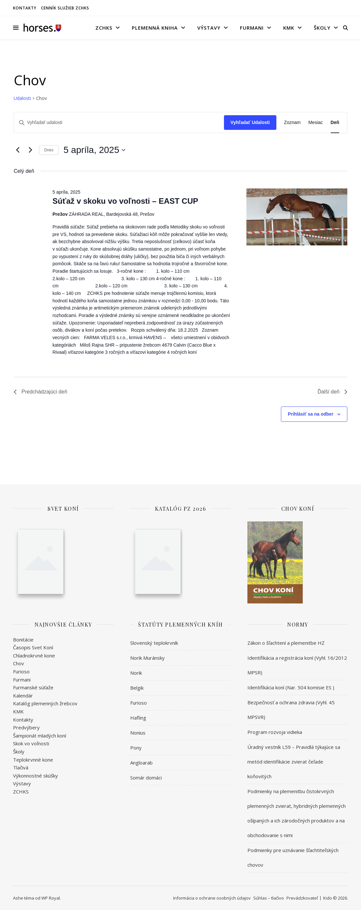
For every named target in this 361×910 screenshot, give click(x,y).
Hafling (138, 717)
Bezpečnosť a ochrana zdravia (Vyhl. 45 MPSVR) (291, 709)
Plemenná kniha (155, 27)
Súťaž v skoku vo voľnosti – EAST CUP (125, 201)
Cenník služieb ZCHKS (65, 8)
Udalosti (22, 98)
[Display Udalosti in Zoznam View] (292, 122)
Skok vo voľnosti (31, 743)
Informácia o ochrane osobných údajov (212, 898)
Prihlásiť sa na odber (310, 414)
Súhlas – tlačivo (268, 898)
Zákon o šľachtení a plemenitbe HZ (286, 643)
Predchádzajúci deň (40, 391)
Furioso (21, 671)
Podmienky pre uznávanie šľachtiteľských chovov (293, 857)
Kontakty (24, 8)
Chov (18, 663)
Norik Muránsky (147, 658)
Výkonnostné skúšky (35, 775)
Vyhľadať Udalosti (250, 122)
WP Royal (50, 898)
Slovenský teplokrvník (154, 643)
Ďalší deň (332, 391)
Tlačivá (20, 767)
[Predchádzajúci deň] (17, 150)
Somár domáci (146, 777)
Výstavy (208, 27)
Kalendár (23, 695)
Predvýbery (26, 727)
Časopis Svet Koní (33, 647)
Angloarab (141, 762)
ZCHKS (103, 27)
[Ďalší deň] (30, 150)
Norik (136, 672)
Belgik (137, 687)
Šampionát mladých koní (39, 735)
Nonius (138, 732)
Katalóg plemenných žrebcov (45, 703)
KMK (288, 27)
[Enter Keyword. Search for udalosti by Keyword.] (119, 122)
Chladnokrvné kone (34, 655)
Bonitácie (23, 639)
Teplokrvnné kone (33, 759)
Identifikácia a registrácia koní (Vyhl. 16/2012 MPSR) (297, 665)
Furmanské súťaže (33, 687)
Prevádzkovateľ (302, 898)
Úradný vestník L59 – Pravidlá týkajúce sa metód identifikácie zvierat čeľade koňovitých (293, 761)
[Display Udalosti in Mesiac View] (315, 122)
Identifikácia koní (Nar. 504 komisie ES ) (290, 687)
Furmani (252, 27)
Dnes (48, 150)
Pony (136, 747)
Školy (322, 27)
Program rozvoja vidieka (274, 732)
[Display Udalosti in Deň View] (335, 122)
